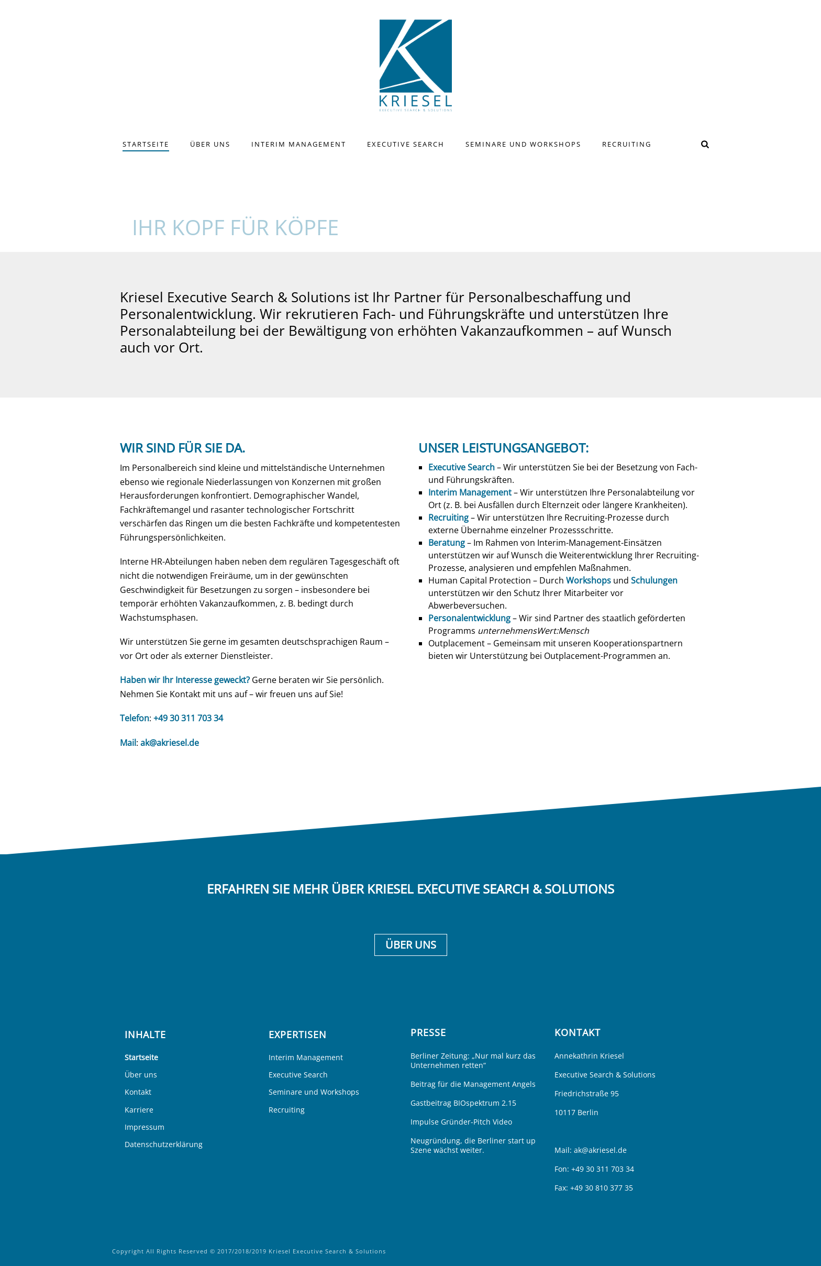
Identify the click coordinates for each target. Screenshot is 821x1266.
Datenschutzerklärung (164, 1144)
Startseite (146, 144)
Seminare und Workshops (523, 144)
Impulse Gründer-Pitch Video (461, 1122)
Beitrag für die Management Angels (473, 1084)
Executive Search (406, 144)
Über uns (210, 144)
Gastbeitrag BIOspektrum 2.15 (463, 1103)
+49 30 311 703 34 (188, 718)
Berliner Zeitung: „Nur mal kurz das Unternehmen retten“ (473, 1060)
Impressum (144, 1127)
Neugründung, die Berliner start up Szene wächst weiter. (473, 1145)
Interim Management (298, 144)
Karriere (139, 1110)
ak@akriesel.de (169, 742)
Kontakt (138, 1092)
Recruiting (626, 144)
